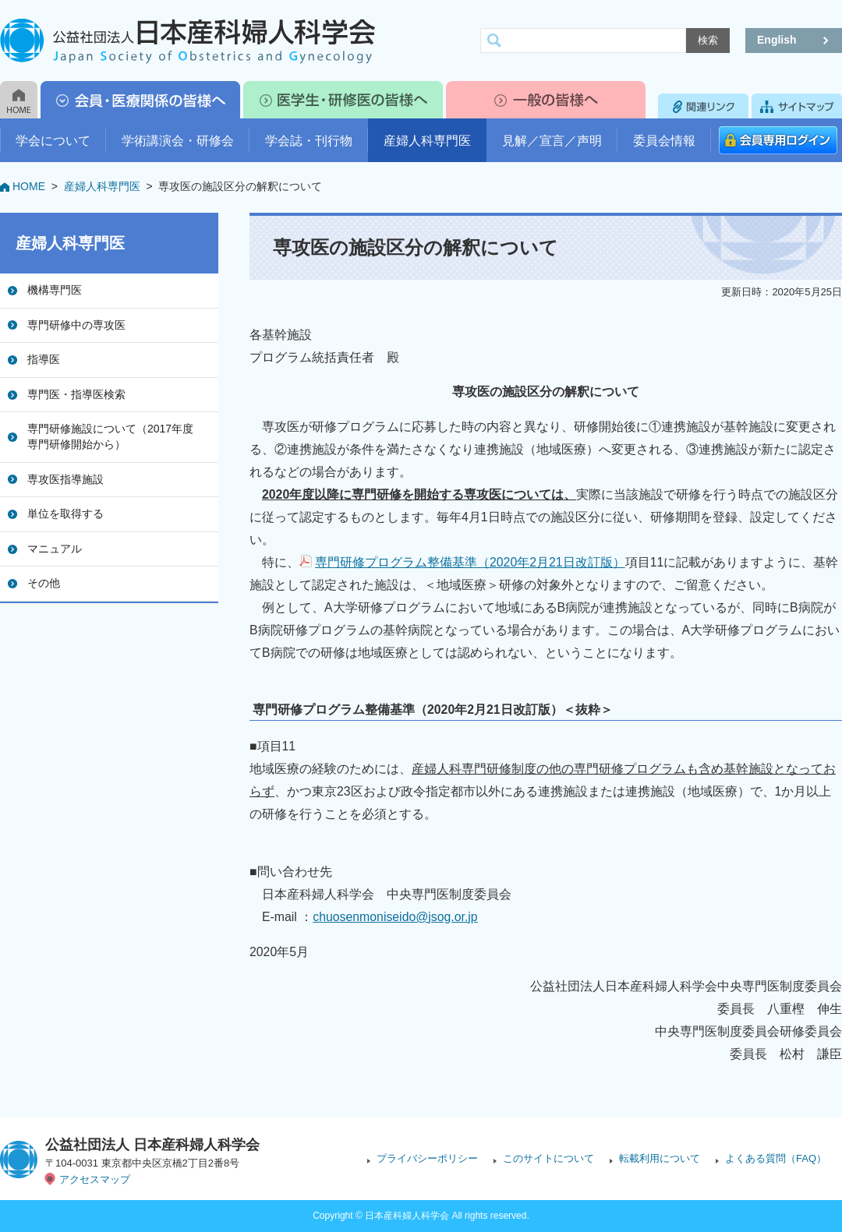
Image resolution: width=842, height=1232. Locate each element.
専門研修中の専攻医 (76, 325)
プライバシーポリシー (427, 1158)
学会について (53, 140)
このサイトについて (548, 1158)
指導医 (43, 359)
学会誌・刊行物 (308, 140)
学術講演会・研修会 (178, 140)
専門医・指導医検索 (76, 394)
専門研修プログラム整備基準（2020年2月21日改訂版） (470, 562)
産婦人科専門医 (427, 140)
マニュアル (54, 548)
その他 (43, 583)
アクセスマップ (94, 1179)
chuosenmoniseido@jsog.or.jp (395, 916)
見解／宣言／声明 (552, 140)
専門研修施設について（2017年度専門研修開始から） (110, 436)
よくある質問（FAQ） (775, 1158)
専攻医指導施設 (65, 479)
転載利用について (659, 1158)
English (777, 40)
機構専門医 (54, 290)
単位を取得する (65, 513)
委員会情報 (664, 140)
